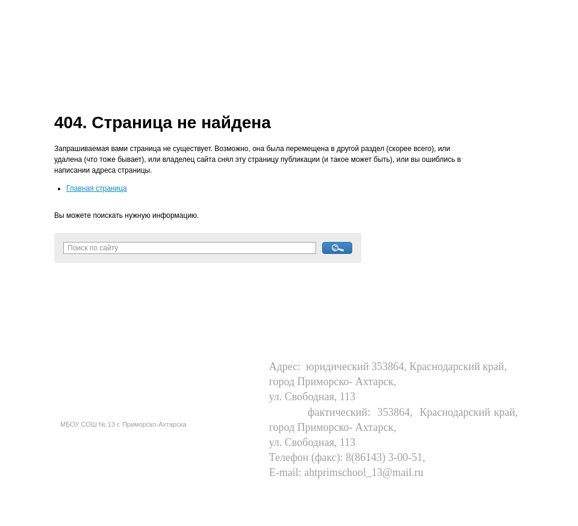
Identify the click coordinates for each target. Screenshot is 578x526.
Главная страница (96, 188)
